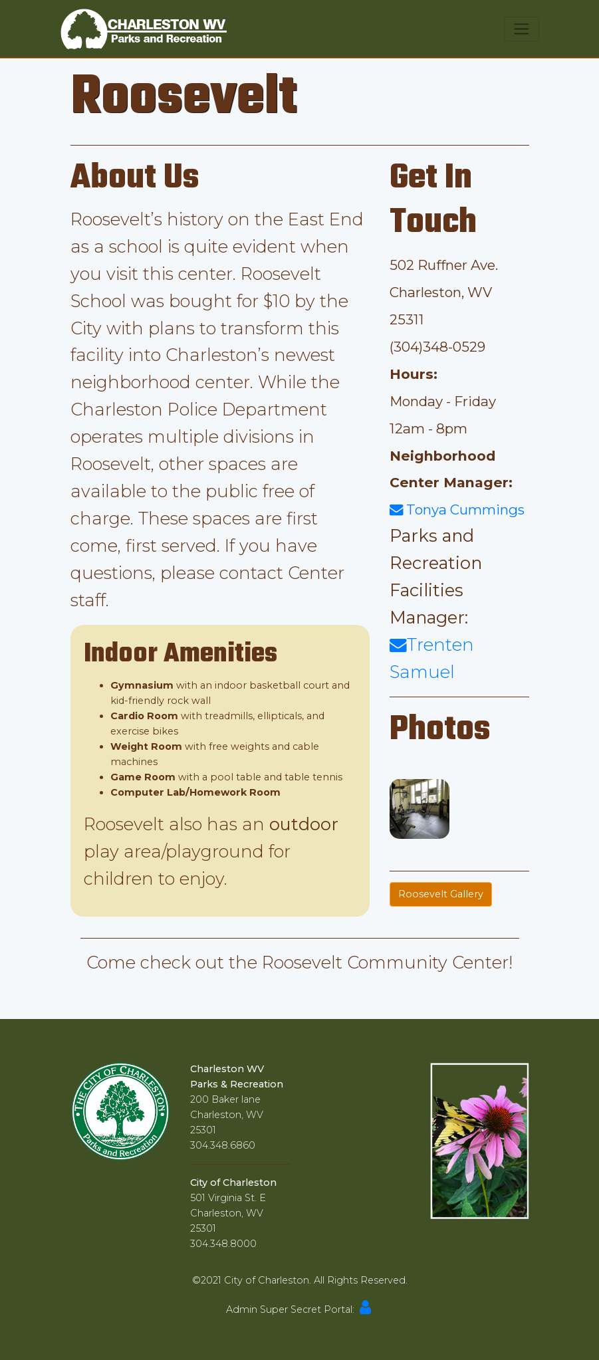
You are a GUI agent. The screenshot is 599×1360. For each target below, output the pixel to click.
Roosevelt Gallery (440, 894)
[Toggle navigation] (521, 29)
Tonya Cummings (457, 509)
